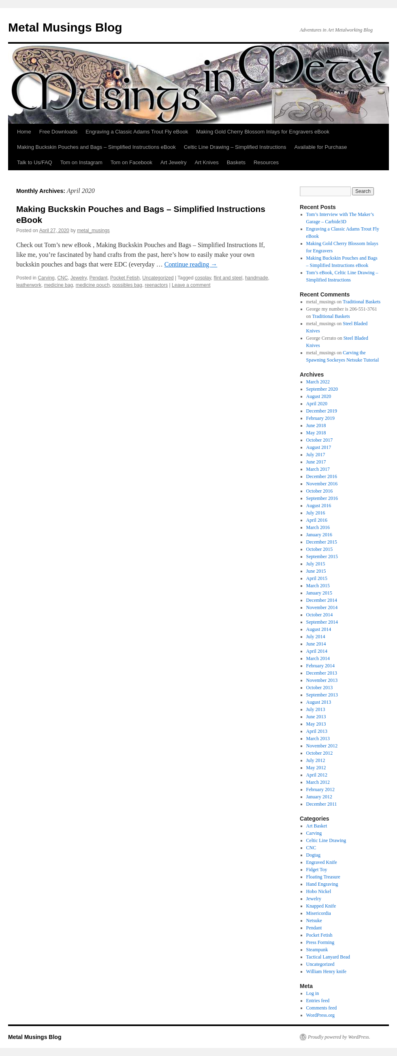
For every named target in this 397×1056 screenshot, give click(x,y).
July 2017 (315, 454)
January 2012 (319, 797)
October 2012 (319, 753)
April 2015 (316, 578)
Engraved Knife (321, 862)
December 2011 (321, 804)
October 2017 (319, 440)
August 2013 (318, 702)
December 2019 (321, 411)
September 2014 (322, 622)
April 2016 (316, 520)
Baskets (236, 162)
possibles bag (127, 285)
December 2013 (321, 673)
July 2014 (315, 636)
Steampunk (317, 949)
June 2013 (316, 717)
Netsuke (314, 920)
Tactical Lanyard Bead (328, 957)
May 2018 (316, 433)
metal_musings (93, 230)
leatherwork (28, 285)
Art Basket (316, 826)
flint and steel (228, 278)
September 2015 (322, 556)
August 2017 (318, 447)
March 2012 (318, 782)
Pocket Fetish (125, 278)
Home (24, 132)
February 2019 (320, 418)
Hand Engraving (322, 884)
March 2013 (318, 738)
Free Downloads (58, 132)
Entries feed (318, 1000)
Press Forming (320, 942)
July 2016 (315, 513)
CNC (62, 278)
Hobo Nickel (318, 891)
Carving (46, 278)
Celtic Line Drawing (326, 840)
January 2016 (319, 535)
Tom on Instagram (81, 162)
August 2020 (318, 396)
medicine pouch (93, 285)
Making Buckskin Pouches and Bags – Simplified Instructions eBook (96, 147)
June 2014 (316, 644)
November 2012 (322, 746)
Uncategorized (157, 278)
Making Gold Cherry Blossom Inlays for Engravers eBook (262, 132)
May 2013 (316, 724)
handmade (256, 278)
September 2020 (322, 389)
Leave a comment (191, 285)
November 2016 (322, 484)
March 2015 (318, 585)
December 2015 (321, 542)
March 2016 (318, 527)
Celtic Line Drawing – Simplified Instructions (235, 147)
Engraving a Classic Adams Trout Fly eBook (136, 132)
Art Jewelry (173, 162)
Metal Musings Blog (65, 27)
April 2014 (316, 651)
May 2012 (316, 767)
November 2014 (322, 607)
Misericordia (318, 913)
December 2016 (321, 476)
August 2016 (318, 505)
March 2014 (318, 658)
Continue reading (191, 264)
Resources (266, 162)
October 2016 (319, 491)
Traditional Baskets (361, 302)
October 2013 (319, 687)
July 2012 (315, 760)
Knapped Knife (321, 906)
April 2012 (316, 775)
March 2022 (318, 382)
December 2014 (321, 600)
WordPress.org (320, 1015)
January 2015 (319, 593)
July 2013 (315, 709)
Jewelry (78, 278)
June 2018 (316, 425)
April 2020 (316, 403)
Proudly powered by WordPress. (339, 1037)
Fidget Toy (316, 869)
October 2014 (319, 615)
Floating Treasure (323, 877)
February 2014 (320, 666)
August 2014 (318, 629)
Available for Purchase (321, 147)
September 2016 (322, 498)
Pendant (99, 278)
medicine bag (58, 285)
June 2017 (316, 462)
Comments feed (321, 1008)
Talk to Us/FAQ (34, 162)
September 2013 (322, 695)
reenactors (156, 285)
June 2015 (316, 571)
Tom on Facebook (131, 162)
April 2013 (316, 731)
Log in (312, 993)
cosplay (203, 278)
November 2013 (322, 680)
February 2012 (320, 789)
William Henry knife (326, 971)
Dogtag (313, 855)
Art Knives (206, 162)
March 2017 (318, 469)
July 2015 (315, 564)
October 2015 (319, 549)
